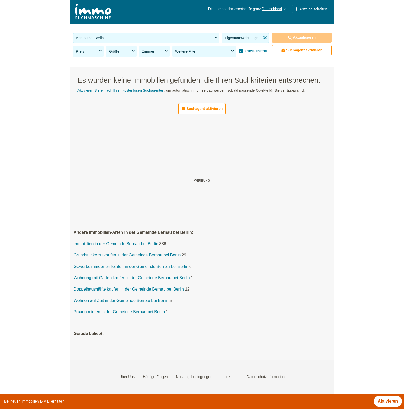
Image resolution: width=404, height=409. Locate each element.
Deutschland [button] (274, 9)
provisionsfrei (255, 51)
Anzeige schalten (310, 9)
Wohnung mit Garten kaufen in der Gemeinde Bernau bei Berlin (132, 278)
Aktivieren (388, 401)
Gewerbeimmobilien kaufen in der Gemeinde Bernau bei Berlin (131, 266)
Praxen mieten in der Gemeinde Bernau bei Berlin (119, 312)
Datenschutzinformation (266, 377)
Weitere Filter (205, 51)
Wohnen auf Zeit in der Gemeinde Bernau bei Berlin (121, 301)
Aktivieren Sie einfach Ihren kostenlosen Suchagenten (120, 90)
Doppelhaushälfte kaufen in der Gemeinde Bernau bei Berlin (129, 289)
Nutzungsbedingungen (194, 377)
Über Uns (127, 377)
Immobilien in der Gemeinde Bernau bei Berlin (116, 244)
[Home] (93, 12)
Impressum (229, 377)
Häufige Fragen (155, 377)
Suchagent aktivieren (302, 50)
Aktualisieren (302, 37)
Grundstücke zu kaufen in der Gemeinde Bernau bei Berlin (127, 255)
